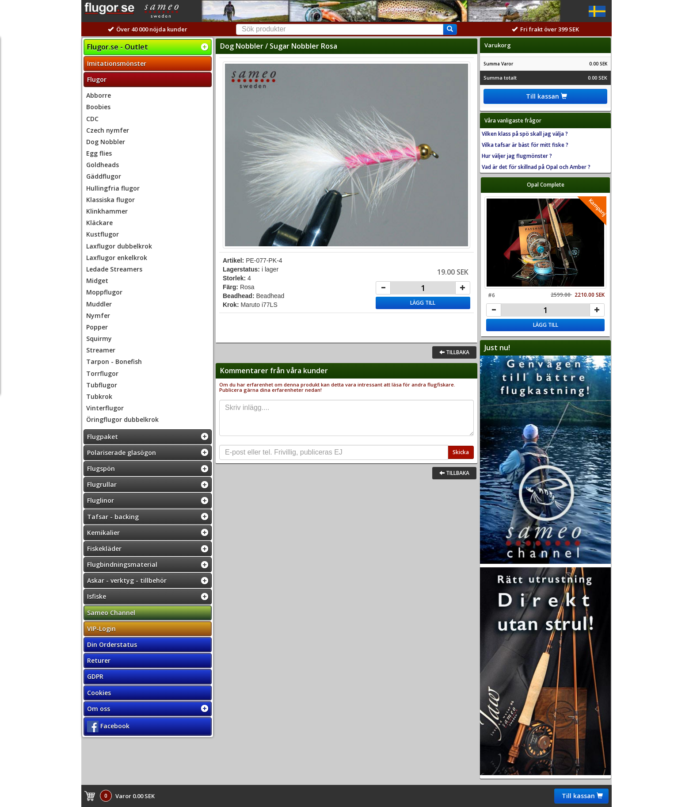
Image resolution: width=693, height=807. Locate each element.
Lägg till (422, 302)
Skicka (461, 452)
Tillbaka (454, 352)
